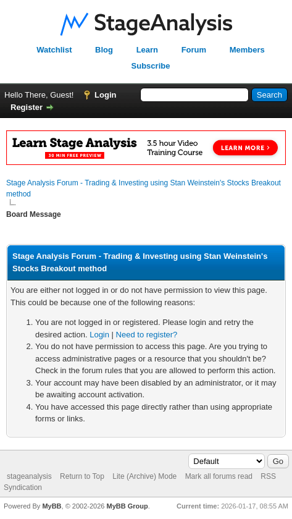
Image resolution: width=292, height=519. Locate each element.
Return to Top (82, 476)
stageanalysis (29, 476)
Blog (104, 49)
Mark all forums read (218, 476)
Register (26, 107)
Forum (193, 49)
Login (105, 94)
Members (247, 49)
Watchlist (54, 49)
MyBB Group (127, 506)
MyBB (51, 506)
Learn (147, 49)
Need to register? (147, 334)
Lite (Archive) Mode (144, 476)
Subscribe (150, 65)
